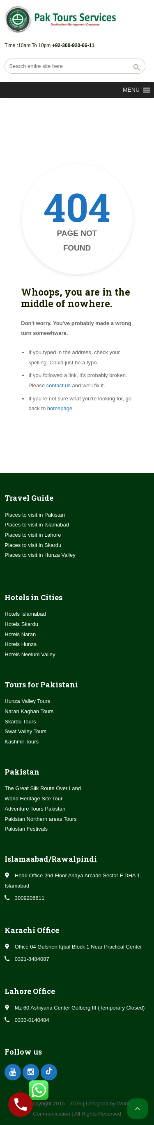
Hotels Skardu (21, 624)
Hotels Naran (20, 634)
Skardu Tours (20, 721)
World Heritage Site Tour (33, 798)
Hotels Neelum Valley (30, 654)
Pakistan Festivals (26, 829)
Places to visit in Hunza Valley (40, 555)
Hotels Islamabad (25, 614)
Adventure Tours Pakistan (35, 809)
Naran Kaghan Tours (29, 711)
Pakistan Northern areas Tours (40, 819)
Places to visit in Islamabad (37, 525)
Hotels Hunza (21, 644)
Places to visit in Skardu (33, 545)
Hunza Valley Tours (27, 701)
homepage (59, 408)
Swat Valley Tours (25, 731)
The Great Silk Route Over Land (43, 788)
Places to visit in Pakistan (35, 515)
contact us (58, 385)
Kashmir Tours (22, 742)
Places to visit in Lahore (33, 535)
